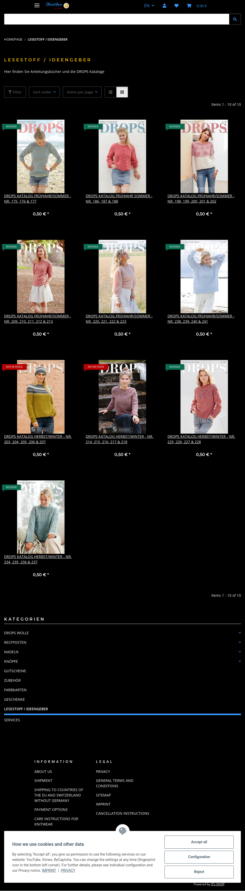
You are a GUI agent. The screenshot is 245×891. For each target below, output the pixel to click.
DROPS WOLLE (16, 632)
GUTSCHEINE (15, 670)
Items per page (80, 92)
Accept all (199, 842)
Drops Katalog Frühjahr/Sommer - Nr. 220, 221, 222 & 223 (119, 319)
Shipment (43, 780)
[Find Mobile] (116, 19)
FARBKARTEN (15, 689)
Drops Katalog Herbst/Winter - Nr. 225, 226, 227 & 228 (201, 439)
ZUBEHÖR (12, 680)
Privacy (96, 870)
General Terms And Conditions (114, 783)
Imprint (78, 870)
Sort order (42, 92)
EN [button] (147, 5)
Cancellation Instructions (122, 813)
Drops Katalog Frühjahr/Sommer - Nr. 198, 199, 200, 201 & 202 (201, 198)
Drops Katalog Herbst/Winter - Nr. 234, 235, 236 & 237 (38, 559)
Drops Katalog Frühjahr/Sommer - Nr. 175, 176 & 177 (37, 198)
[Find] (235, 19)
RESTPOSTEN (15, 642)
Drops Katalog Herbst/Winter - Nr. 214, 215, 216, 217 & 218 (119, 439)
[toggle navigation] (37, 3)
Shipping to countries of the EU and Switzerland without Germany (58, 795)
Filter (15, 92)
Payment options (51, 809)
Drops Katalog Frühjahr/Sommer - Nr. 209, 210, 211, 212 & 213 (37, 319)
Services (12, 719)
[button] (164, 6)
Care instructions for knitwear (56, 821)
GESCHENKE (14, 699)
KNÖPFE (11, 661)
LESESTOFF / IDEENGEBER (26, 708)
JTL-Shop (217, 884)
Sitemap (103, 795)
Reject (199, 872)
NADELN (11, 651)
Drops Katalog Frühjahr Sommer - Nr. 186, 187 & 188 (119, 198)
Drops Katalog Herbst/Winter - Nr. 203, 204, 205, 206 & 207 (38, 439)
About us (43, 771)
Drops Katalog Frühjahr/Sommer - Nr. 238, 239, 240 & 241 (201, 319)
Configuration (199, 857)
